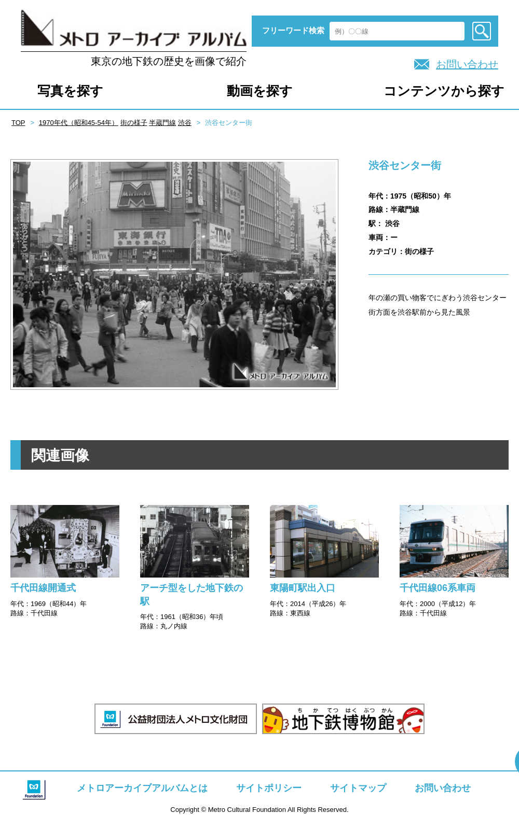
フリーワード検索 (293, 30)
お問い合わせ (467, 64)
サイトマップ (358, 788)
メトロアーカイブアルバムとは (142, 788)
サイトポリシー (269, 788)
